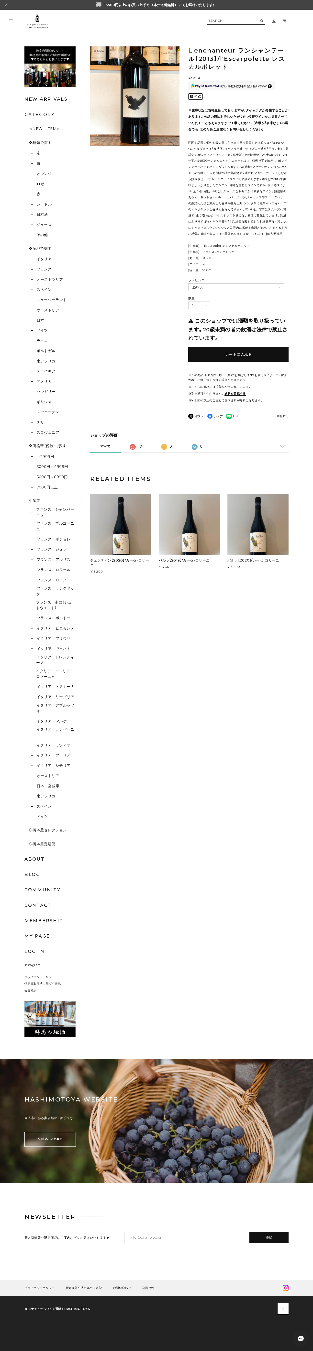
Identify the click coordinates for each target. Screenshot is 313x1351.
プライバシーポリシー (39, 977)
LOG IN (34, 951)
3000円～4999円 (52, 466)
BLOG (32, 874)
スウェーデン (48, 412)
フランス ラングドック (55, 591)
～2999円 (45, 456)
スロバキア (46, 371)
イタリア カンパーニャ (55, 732)
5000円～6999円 (52, 477)
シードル (44, 204)
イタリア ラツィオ (54, 745)
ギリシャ (44, 402)
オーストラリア (50, 279)
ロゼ (40, 184)
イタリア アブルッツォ (55, 708)
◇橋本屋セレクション (48, 830)
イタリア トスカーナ (56, 686)
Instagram (32, 965)
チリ (40, 422)
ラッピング (196, 280)
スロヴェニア (48, 432)
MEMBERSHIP (43, 920)
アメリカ (44, 381)
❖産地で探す (40, 248)
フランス (44, 269)
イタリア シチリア (54, 765)
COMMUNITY (42, 890)
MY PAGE (37, 936)
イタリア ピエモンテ (56, 628)
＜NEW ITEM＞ (44, 128)
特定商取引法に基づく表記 (42, 983)
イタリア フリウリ (54, 638)
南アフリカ (46, 361)
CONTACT (37, 905)
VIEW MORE (50, 1139)
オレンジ (44, 173)
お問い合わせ (122, 1287)
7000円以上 (47, 487)
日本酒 (42, 214)
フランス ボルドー (54, 618)
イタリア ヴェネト (54, 648)
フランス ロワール (54, 569)
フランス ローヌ (52, 580)
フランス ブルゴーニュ (55, 526)
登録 (269, 1237)
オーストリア (48, 310)
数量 (191, 298)
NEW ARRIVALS (45, 99)
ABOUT (34, 859)
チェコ (42, 340)
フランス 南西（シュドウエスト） (54, 605)
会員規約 (30, 990)
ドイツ (42, 330)
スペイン (44, 289)
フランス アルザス (54, 559)
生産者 (34, 500)
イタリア (44, 259)
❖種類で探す (40, 142)
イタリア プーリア (54, 755)
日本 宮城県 (48, 786)
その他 (42, 234)
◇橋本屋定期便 (42, 844)
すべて (105, 446)
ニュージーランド (52, 299)
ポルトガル (46, 350)
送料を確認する (235, 393)
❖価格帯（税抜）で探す (48, 445)
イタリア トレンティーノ (55, 660)
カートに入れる (238, 354)
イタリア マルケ (52, 721)
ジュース (44, 224)
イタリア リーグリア (56, 696)
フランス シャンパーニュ (55, 512)
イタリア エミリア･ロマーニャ (54, 674)
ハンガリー (46, 391)
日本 (40, 320)
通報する (283, 416)
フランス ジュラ (52, 549)
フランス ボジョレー (56, 539)
